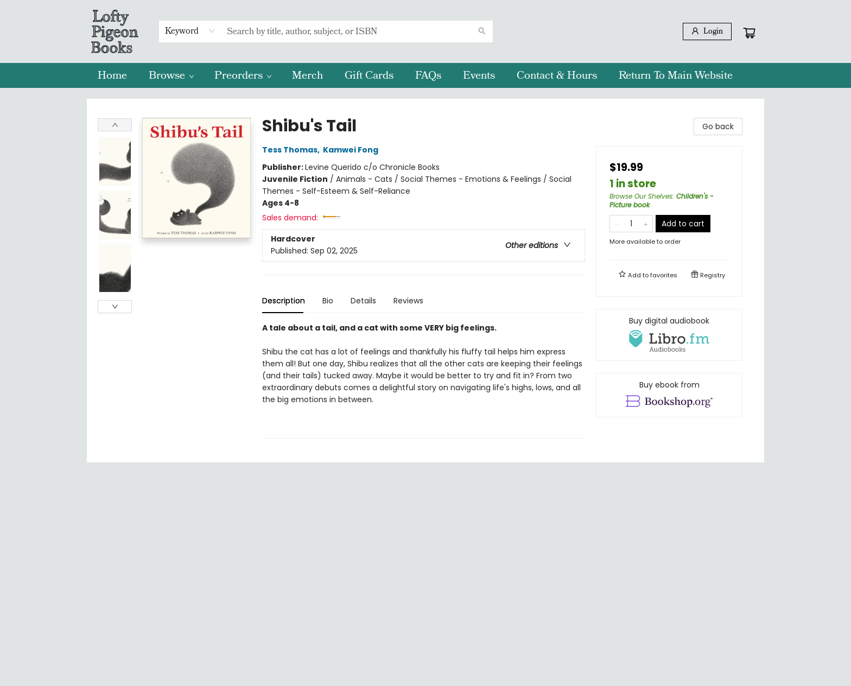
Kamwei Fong (352, 149)
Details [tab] (363, 300)
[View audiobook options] (669, 335)
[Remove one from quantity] (617, 224)
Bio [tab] (327, 300)
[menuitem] (112, 75)
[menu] (425, 75)
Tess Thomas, (292, 149)
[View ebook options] (669, 395)
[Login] (707, 31)
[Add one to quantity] (645, 224)
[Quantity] (631, 223)
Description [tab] (283, 300)
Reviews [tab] (408, 300)
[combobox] (190, 31)
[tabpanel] (423, 380)
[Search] (482, 31)
